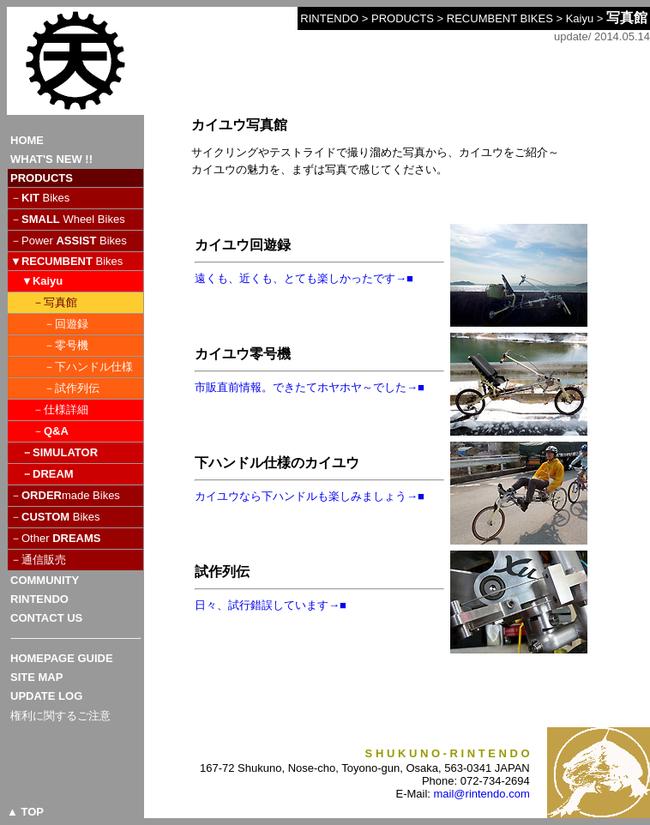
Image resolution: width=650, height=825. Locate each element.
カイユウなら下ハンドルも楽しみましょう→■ (309, 496)
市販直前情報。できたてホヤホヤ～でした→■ (309, 387)
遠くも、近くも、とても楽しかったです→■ (304, 278)
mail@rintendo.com (482, 793)
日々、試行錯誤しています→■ (270, 605)
